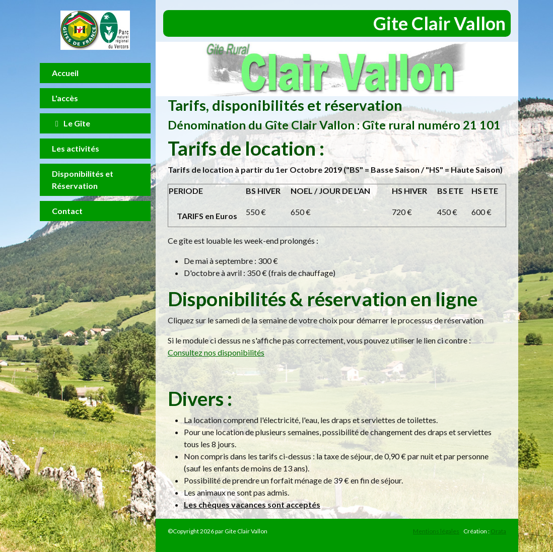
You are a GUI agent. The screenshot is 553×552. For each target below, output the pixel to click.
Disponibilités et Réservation (82, 179)
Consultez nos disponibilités (216, 352)
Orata (498, 531)
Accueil (65, 73)
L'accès (65, 98)
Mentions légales (436, 531)
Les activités (75, 148)
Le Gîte (71, 123)
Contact (67, 211)
